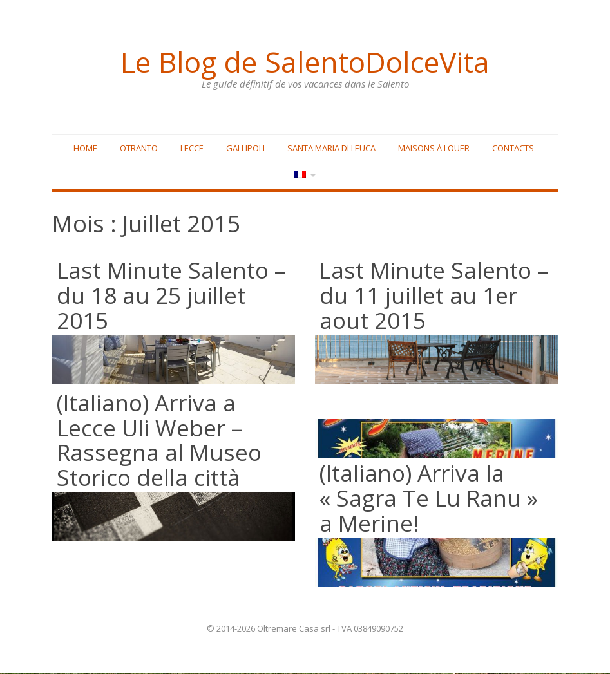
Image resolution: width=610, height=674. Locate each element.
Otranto (139, 148)
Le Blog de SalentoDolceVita (305, 61)
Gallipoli (245, 148)
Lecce (192, 148)
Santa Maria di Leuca (331, 148)
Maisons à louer (434, 148)
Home (85, 148)
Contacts (513, 148)
